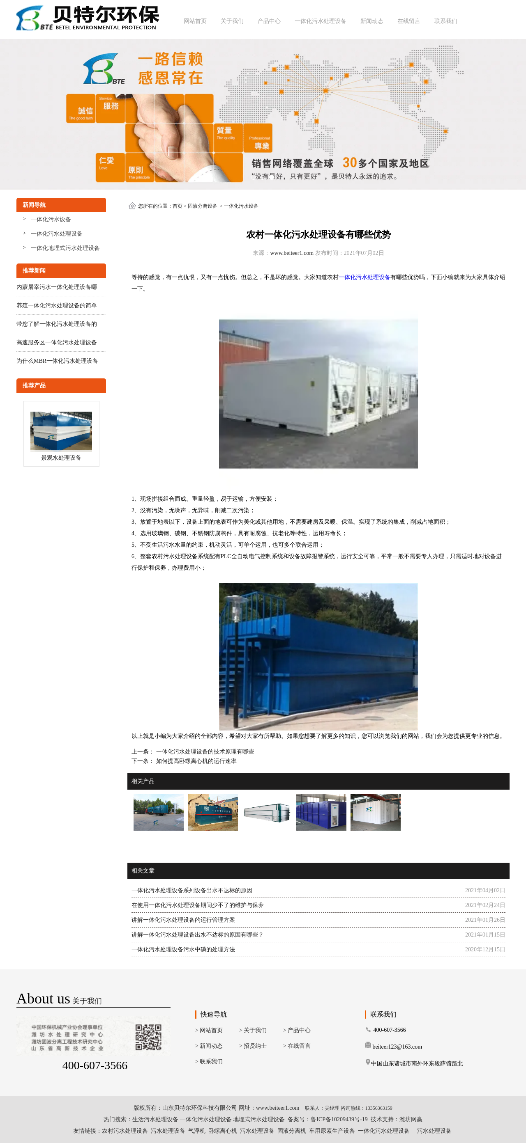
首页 (177, 206)
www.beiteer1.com (292, 253)
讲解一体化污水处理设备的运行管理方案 (183, 920)
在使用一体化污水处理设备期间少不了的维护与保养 (198, 905)
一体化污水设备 (51, 219)
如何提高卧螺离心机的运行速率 (196, 761)
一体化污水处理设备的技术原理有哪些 (204, 752)
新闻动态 (371, 21)
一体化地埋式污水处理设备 (65, 248)
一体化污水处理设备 (320, 21)
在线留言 (408, 21)
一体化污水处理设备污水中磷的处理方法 (183, 949)
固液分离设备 (202, 206)
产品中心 (269, 21)
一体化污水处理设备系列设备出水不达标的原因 (192, 890)
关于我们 (232, 21)
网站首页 (195, 21)
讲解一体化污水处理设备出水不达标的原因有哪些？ (198, 935)
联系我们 (445, 21)
